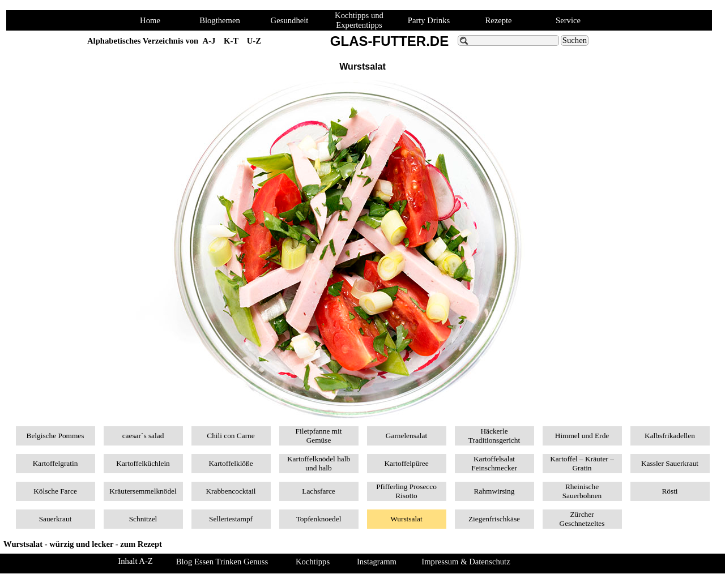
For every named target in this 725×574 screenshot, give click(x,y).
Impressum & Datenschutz (465, 561)
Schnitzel (143, 519)
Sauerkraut (55, 519)
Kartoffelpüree (406, 463)
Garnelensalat (406, 435)
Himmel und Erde (582, 435)
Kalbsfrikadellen (670, 435)
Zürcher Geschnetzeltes (582, 519)
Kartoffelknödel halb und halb (318, 463)
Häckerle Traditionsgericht (494, 435)
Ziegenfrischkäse (494, 519)
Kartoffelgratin (55, 463)
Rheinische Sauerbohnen (582, 491)
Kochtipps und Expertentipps (359, 20)
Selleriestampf (231, 519)
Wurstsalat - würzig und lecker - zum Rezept (82, 544)
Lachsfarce (318, 491)
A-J (209, 40)
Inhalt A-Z (135, 561)
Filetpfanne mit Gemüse (319, 435)
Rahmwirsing (494, 491)
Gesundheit (290, 20)
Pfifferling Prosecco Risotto (406, 491)
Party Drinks (429, 20)
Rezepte (498, 20)
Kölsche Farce (55, 491)
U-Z (254, 40)
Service (568, 20)
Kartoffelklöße (230, 463)
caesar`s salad (143, 435)
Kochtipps (313, 561)
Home (150, 20)
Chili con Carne (230, 435)
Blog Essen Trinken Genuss (222, 561)
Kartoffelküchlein (143, 463)
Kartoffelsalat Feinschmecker (494, 463)
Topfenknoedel (319, 519)
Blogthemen (219, 20)
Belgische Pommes (55, 435)
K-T (231, 40)
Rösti (669, 491)
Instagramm (376, 561)
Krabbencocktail (230, 491)
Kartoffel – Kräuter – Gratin (582, 463)
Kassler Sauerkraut (669, 463)
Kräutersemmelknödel (142, 491)
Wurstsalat (406, 519)
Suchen (574, 40)
